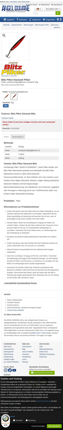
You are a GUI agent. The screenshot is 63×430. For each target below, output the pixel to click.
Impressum (43, 357)
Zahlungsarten (9, 352)
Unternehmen (27, 346)
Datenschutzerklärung (43, 401)
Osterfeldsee (26, 357)
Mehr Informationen (8, 416)
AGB (41, 346)
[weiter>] (57, 27)
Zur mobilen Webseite (11, 362)
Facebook (25, 354)
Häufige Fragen (9, 359)
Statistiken (19, 420)
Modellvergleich (17, 137)
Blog (23, 349)
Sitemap (25, 362)
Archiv (24, 359)
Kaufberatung (8, 357)
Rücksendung (8, 354)
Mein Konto (31, 5)
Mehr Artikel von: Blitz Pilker (9, 76)
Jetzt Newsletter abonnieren (42, 372)
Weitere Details (7, 118)
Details (6, 137)
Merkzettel (44, 5)
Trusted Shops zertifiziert (15, 310)
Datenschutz (43, 352)
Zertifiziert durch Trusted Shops (40, 333)
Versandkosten (9, 349)
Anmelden (13, 2)
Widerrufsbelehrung (46, 349)
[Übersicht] (54, 25)
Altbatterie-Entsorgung (46, 354)
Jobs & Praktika (27, 352)
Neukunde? (25, 2)
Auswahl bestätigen (38, 426)
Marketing (31, 420)
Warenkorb (56, 5)
